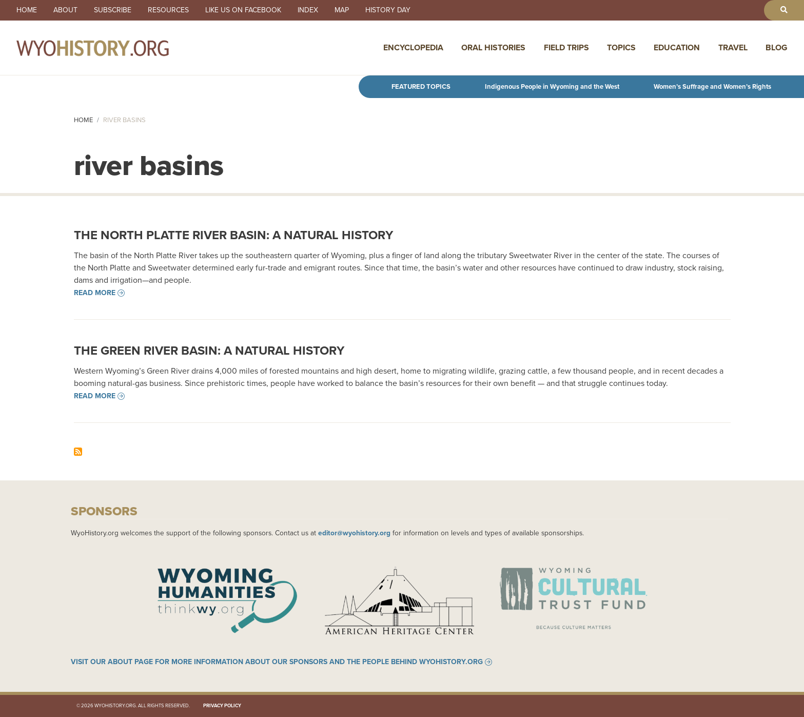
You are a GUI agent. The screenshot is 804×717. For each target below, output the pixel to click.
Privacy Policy (222, 705)
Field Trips (566, 47)
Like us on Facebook (243, 10)
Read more (94, 293)
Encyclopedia (413, 47)
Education (677, 47)
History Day (387, 10)
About (65, 10)
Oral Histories (493, 47)
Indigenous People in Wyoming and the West (552, 86)
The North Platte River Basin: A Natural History (233, 235)
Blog (777, 47)
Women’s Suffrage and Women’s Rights (712, 86)
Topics (621, 47)
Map (342, 10)
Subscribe (112, 10)
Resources (168, 10)
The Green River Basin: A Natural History (209, 350)
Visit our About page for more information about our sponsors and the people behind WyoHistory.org (277, 662)
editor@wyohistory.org (354, 533)
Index (308, 10)
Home (26, 10)
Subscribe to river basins (78, 452)
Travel (733, 47)
